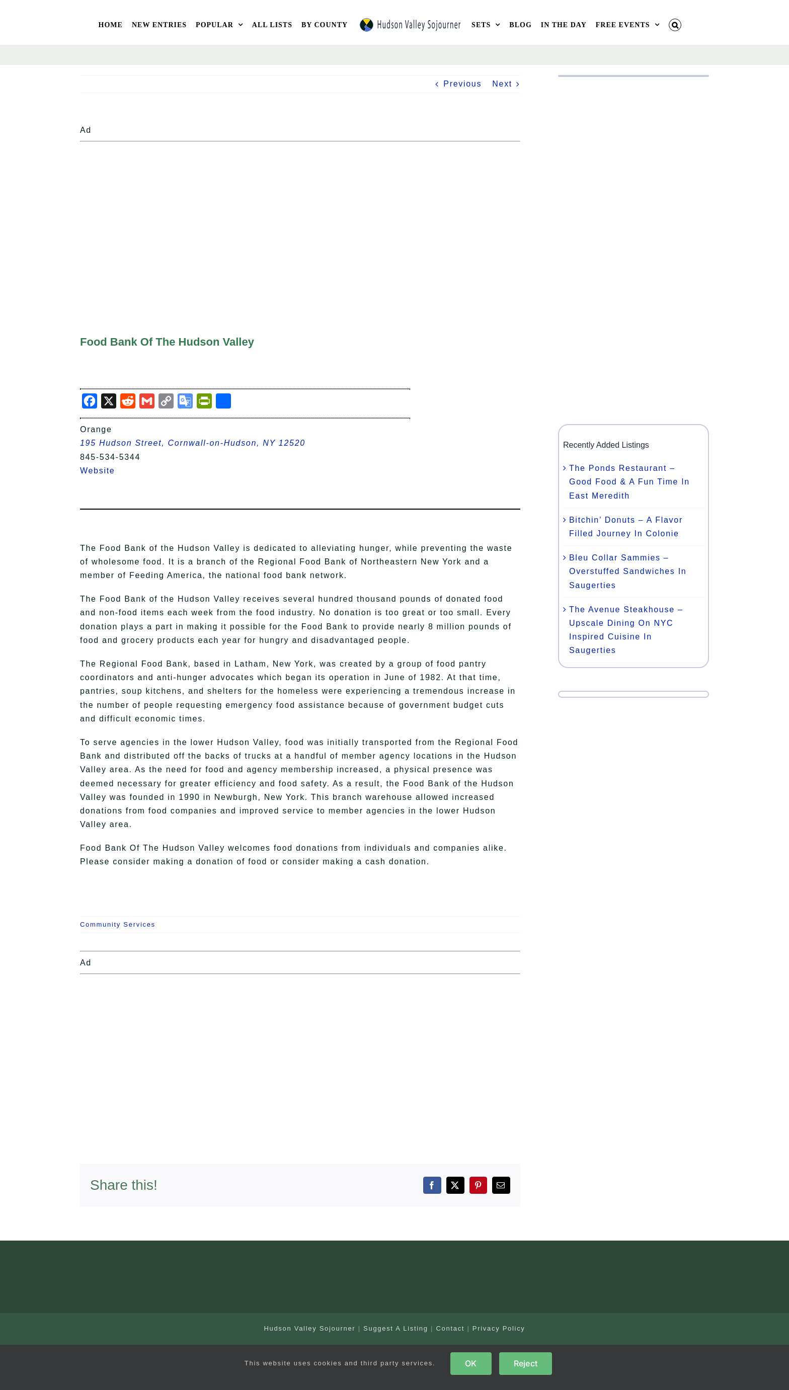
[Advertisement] (300, 216)
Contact (450, 1328)
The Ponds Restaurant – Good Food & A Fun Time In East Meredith (629, 482)
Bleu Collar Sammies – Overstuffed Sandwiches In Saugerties (627, 571)
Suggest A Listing (395, 1328)
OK (471, 1363)
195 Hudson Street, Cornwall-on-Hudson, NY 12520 (192, 443)
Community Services (117, 924)
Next (502, 83)
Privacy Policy (498, 1328)
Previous (462, 83)
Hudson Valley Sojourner (309, 1328)
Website (103, 470)
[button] (675, 25)
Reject (525, 1363)
